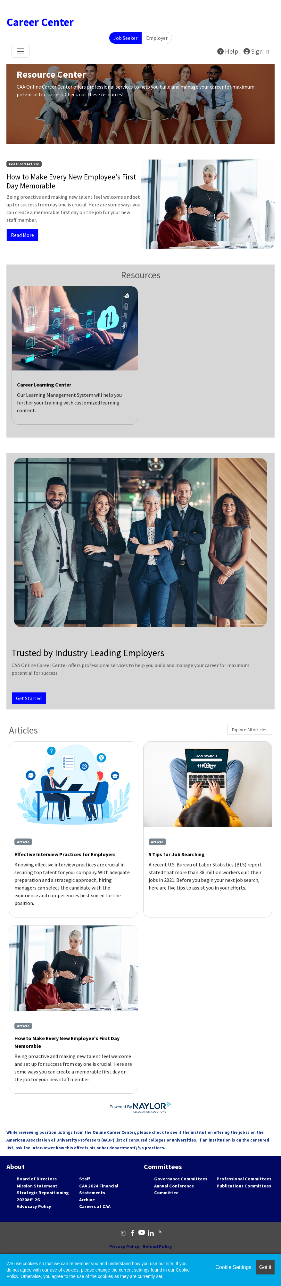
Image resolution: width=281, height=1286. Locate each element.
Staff (84, 1179)
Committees (163, 1166)
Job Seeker (125, 38)
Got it (265, 1267)
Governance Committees (180, 1179)
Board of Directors (37, 1179)
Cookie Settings (233, 1267)
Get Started (29, 698)
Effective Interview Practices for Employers (65, 854)
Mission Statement (37, 1186)
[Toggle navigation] (20, 51)
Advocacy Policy (34, 1206)
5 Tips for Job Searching (177, 854)
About (15, 1166)
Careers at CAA (95, 1206)
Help (227, 51)
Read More (22, 235)
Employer (157, 38)
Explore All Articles (250, 730)
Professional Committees (244, 1179)
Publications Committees (244, 1186)
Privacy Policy (124, 1246)
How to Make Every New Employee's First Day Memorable (67, 1042)
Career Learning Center (44, 384)
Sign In (256, 51)
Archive (87, 1200)
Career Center (40, 22)
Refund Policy (157, 1246)
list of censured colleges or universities (155, 1140)
